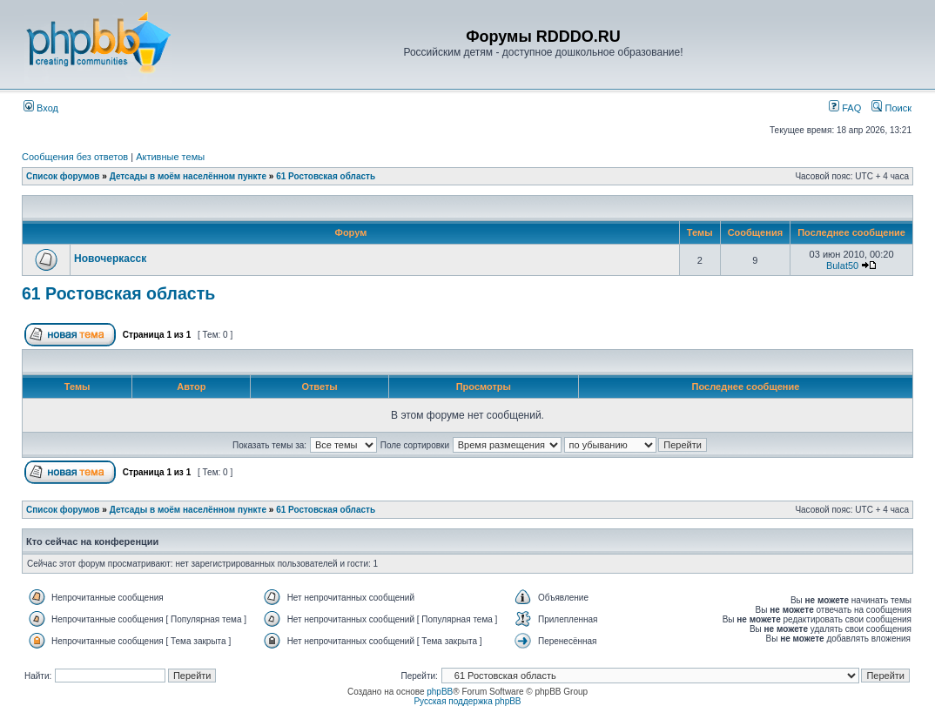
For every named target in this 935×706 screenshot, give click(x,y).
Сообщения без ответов (75, 156)
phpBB (440, 691)
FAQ (845, 108)
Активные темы (170, 156)
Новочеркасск (110, 258)
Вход (41, 108)
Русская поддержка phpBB (467, 701)
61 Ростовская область (325, 176)
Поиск (891, 108)
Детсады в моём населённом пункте (188, 176)
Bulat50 (842, 265)
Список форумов (63, 176)
